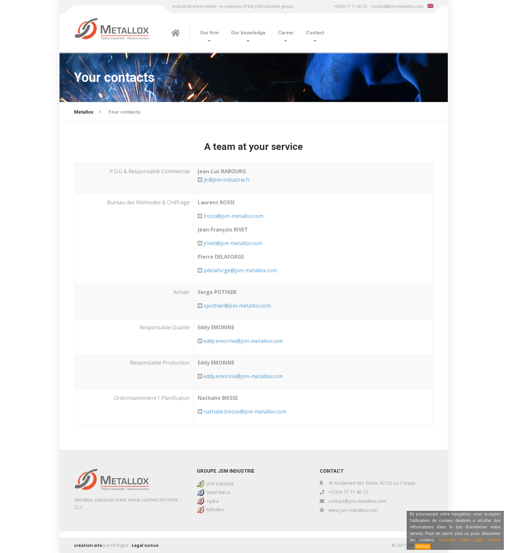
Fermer (422, 546)
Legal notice (145, 545)
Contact (315, 33)
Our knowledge (248, 33)
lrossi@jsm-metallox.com (233, 216)
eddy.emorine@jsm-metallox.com (243, 340)
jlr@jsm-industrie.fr (227, 179)
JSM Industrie (220, 483)
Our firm (209, 33)
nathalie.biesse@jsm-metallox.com (245, 411)
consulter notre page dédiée (470, 540)
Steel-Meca (218, 492)
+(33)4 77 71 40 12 (350, 6)
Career (286, 33)
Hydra (212, 501)
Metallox (215, 509)
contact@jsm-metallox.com (397, 6)
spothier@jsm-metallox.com (237, 305)
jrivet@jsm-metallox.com (233, 243)
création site (88, 545)
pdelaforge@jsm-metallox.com (240, 270)
